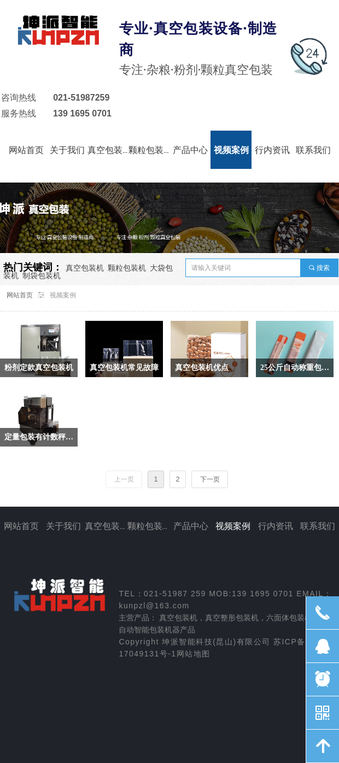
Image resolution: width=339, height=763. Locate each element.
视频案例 (63, 295)
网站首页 (20, 295)
